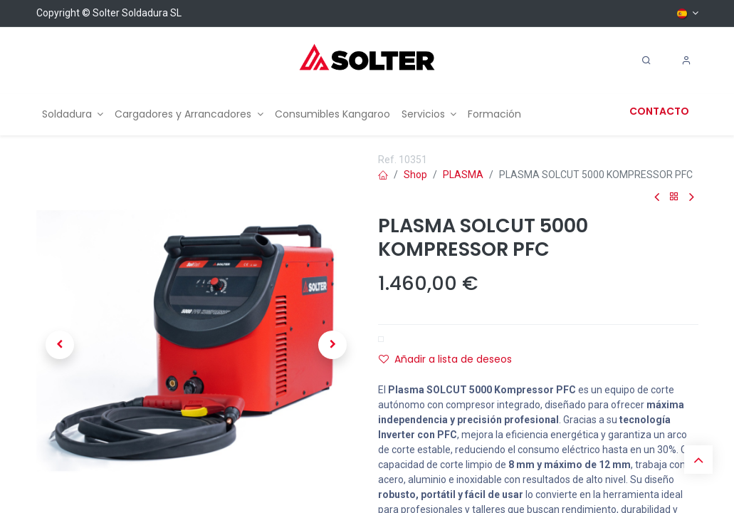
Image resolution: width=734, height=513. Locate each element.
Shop (415, 174)
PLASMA (463, 174)
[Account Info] (686, 60)
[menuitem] (73, 114)
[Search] (646, 60)
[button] (60, 345)
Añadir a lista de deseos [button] (445, 359)
